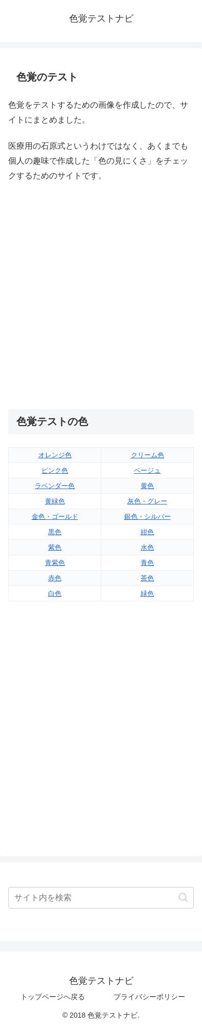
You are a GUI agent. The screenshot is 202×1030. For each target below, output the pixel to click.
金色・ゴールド (55, 516)
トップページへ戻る (52, 997)
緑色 (147, 593)
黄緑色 (55, 501)
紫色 (54, 547)
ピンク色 (54, 470)
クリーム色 (147, 455)
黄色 (147, 486)
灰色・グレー (147, 501)
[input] (101, 897)
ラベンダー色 (55, 486)
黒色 (54, 532)
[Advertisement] (101, 296)
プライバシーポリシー (149, 997)
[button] (183, 897)
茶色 (147, 578)
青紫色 (55, 563)
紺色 (147, 532)
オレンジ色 (55, 455)
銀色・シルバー (147, 516)
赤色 (54, 578)
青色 (147, 563)
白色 (54, 593)
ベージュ (147, 470)
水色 (147, 547)
